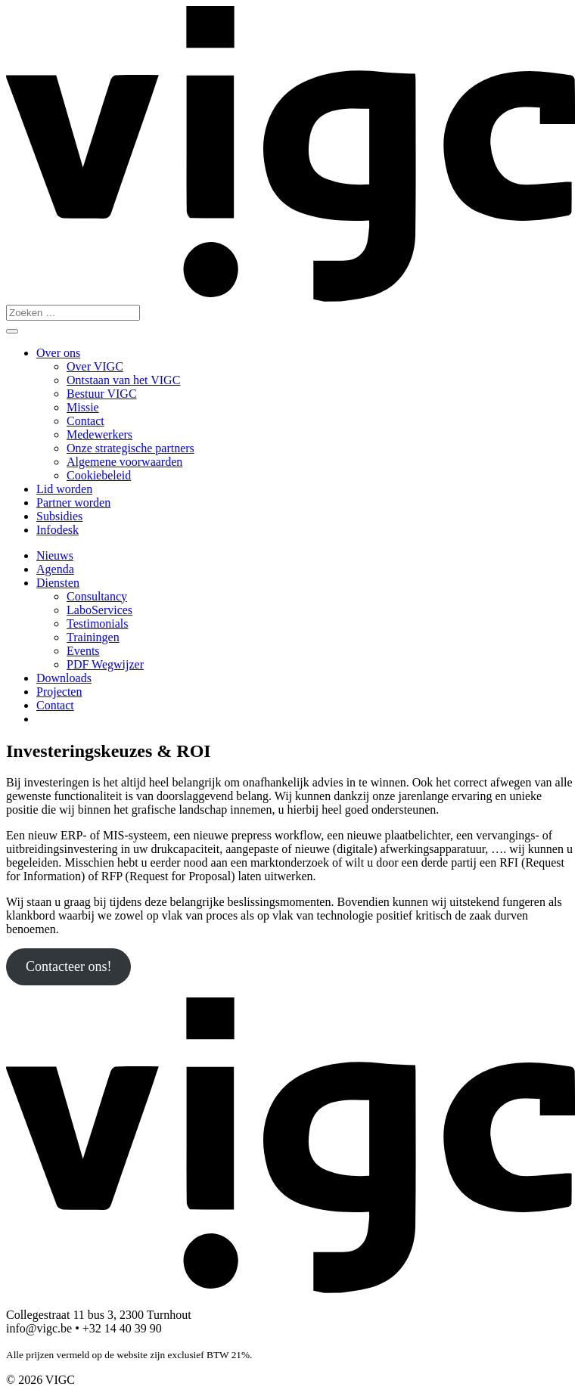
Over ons (58, 352)
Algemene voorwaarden (124, 461)
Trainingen (93, 637)
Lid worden (64, 488)
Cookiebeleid (99, 475)
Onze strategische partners (130, 448)
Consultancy (97, 596)
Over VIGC (95, 366)
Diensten (57, 582)
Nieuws (54, 555)
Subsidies (59, 516)
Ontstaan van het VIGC (123, 380)
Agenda (55, 569)
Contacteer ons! (68, 966)
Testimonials (98, 623)
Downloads (64, 678)
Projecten (59, 691)
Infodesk (57, 529)
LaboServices (99, 609)
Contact (85, 420)
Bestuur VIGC (102, 393)
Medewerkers (99, 434)
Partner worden (73, 502)
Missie (83, 407)
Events (83, 650)
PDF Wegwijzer (105, 664)
